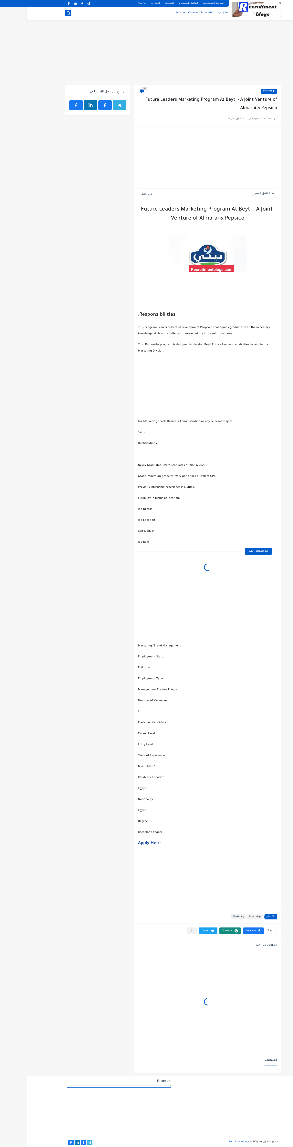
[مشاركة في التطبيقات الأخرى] (165, 930)
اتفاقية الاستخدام (161, 3)
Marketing (211, 917)
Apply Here (122, 843)
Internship (180, 12)
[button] (226, 930)
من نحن (115, 3)
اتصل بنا (128, 3)
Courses (167, 12)
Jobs (198, 12)
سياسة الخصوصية (186, 3)
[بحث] (42, 13)
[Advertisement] (146, 54)
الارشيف (142, 3)
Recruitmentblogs (212, 1142)
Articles (154, 12)
